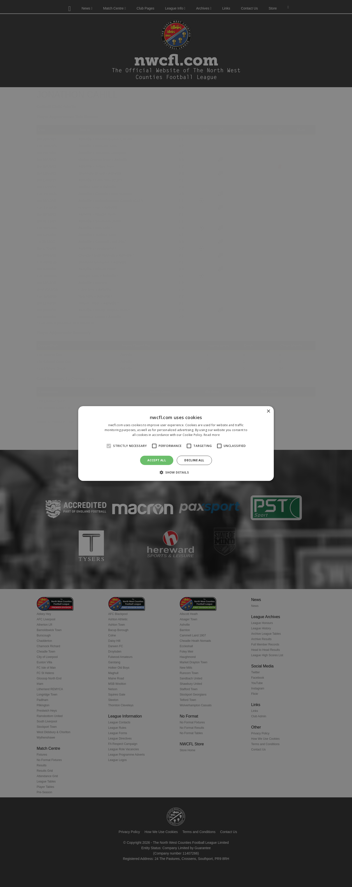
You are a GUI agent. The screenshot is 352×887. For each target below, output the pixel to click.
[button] (176, 472)
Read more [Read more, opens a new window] (212, 435)
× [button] (268, 411)
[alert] (176, 443)
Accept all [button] (156, 460)
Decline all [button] (194, 460)
